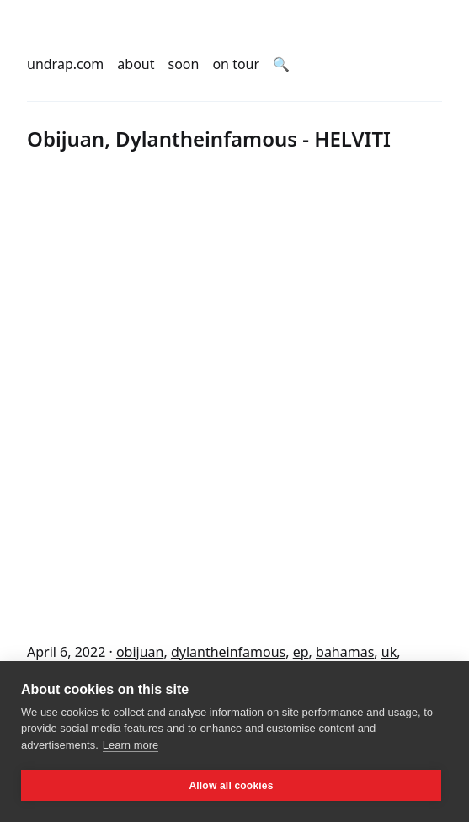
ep (301, 652)
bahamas (345, 652)
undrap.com (65, 64)
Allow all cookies (231, 786)
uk (389, 652)
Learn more (130, 745)
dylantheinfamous (228, 652)
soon (184, 64)
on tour (235, 64)
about (135, 64)
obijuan (140, 652)
